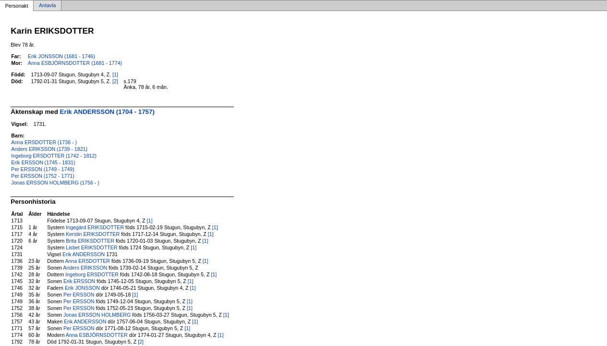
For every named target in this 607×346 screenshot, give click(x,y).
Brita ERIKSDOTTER (90, 241)
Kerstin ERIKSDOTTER (93, 234)
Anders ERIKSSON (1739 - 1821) (49, 149)
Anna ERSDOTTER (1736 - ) (44, 142)
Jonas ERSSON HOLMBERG (97, 315)
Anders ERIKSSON (85, 268)
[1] (115, 74)
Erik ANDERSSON (83, 254)
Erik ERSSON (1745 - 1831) (43, 162)
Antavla (47, 6)
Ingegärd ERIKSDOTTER (95, 227)
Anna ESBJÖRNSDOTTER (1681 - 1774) (75, 63)
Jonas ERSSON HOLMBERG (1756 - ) (55, 182)
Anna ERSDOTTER (87, 261)
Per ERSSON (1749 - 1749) (42, 169)
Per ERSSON (79, 294)
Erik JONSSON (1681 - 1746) (61, 56)
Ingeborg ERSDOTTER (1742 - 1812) (54, 156)
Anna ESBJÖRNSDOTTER (97, 335)
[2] (115, 81)
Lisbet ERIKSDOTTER (91, 247)
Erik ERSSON (79, 281)
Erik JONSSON (82, 288)
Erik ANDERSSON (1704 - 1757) (107, 111)
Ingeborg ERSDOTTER (92, 274)
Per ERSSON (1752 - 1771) (42, 176)
